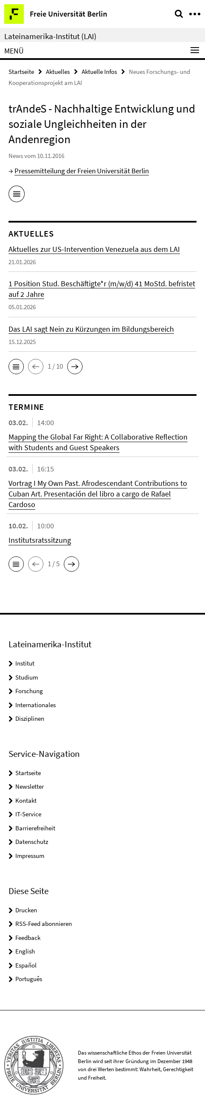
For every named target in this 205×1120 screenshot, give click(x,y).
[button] (16, 366)
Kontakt (26, 800)
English (25, 951)
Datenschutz (31, 842)
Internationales (35, 705)
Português (28, 979)
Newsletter (29, 786)
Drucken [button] (26, 910)
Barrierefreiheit (35, 828)
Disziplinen (29, 718)
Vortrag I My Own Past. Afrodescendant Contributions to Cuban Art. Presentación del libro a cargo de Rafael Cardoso (98, 493)
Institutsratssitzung (40, 540)
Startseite (21, 72)
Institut (24, 663)
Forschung (29, 691)
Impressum (29, 856)
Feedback (27, 938)
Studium (26, 677)
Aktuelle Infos (99, 72)
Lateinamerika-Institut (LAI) (50, 36)
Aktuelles (58, 72)
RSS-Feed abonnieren (43, 924)
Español (26, 965)
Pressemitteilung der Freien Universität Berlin (81, 170)
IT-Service (28, 814)
